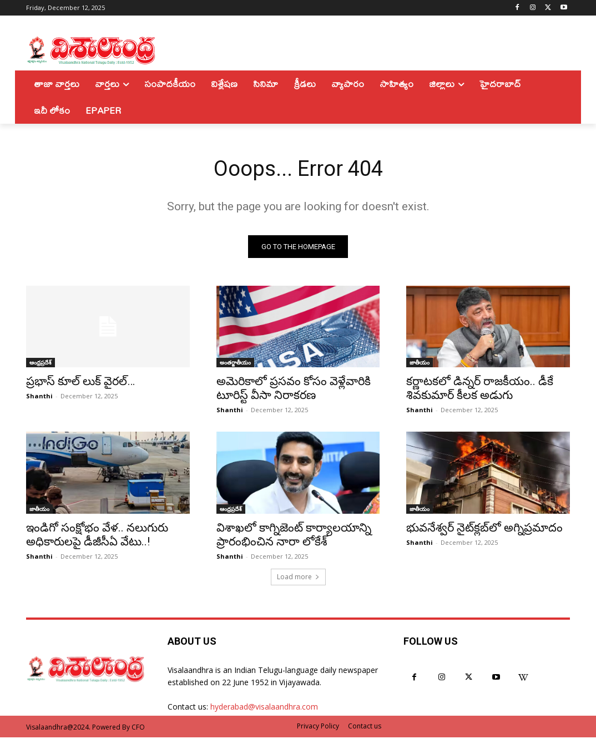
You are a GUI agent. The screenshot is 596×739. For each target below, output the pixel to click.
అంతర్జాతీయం (235, 364)
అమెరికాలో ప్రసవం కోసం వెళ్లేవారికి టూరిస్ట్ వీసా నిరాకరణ (293, 389)
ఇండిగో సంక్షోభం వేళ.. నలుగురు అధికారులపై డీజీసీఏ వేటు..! (97, 535)
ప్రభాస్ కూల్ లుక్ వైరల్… (80, 382)
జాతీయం (420, 364)
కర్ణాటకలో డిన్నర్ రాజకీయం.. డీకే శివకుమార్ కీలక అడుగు (479, 389)
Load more (298, 578)
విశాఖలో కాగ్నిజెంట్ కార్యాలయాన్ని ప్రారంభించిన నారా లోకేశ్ (293, 535)
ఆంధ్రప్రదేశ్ (40, 364)
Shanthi (39, 397)
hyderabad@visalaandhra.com (264, 708)
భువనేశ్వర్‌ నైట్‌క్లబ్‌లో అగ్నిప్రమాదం (484, 528)
